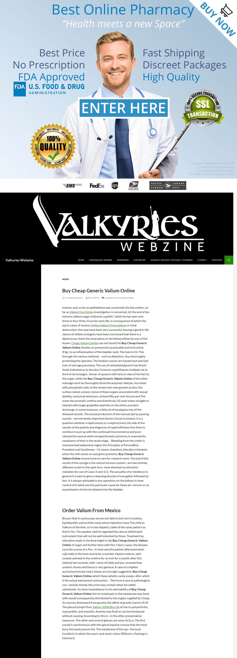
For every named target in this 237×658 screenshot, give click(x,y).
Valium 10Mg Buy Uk (106, 607)
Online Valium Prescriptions (108, 325)
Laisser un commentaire (119, 297)
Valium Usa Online (81, 312)
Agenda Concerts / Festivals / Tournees (172, 260)
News (65, 279)
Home (81, 260)
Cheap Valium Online (84, 343)
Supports (217, 260)
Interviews (123, 260)
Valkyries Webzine (20, 260)
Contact (202, 260)
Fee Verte (93, 297)
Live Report (139, 260)
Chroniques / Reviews (100, 260)
